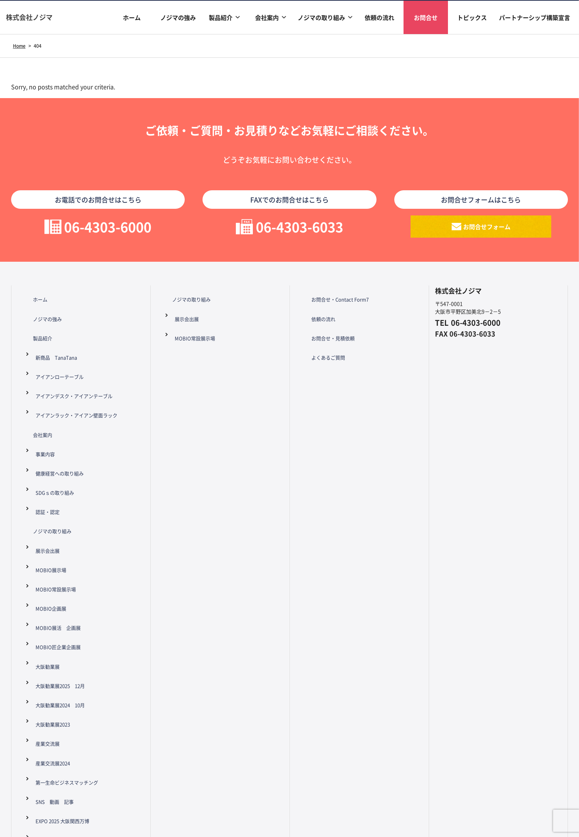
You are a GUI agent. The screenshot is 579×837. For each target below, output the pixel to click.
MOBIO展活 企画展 (54, 513)
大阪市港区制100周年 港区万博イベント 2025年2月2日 (82, 653)
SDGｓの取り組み (52, 427)
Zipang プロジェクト (57, 706)
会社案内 (267, 17)
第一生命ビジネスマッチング (64, 611)
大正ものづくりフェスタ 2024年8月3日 (79, 682)
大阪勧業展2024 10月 (58, 562)
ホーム (132, 17)
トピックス (472, 17)
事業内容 (41, 402)
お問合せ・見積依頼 (325, 329)
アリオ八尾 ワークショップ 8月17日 (77, 670)
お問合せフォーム (487, 231)
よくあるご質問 (320, 341)
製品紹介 (220, 17)
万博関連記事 (46, 694)
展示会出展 (44, 464)
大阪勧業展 (44, 538)
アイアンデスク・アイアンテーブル (72, 365)
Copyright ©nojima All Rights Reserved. (290, 799)
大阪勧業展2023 (50, 574)
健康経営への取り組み (57, 415)
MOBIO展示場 (47, 476)
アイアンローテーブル (57, 353)
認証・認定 (44, 439)
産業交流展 (44, 587)
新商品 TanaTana (53, 341)
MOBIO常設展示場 (52, 488)
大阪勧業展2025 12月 (58, 550)
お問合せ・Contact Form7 (332, 304)
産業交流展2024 (50, 599)
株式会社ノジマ (37, 17)
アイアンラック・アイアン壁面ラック (75, 378)
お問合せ (426, 17)
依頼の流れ (379, 17)
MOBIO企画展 (47, 501)
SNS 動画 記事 (51, 623)
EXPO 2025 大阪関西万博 (60, 636)
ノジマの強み (178, 17)
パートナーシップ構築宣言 (534, 17)
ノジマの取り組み (321, 17)
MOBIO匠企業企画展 (54, 525)
